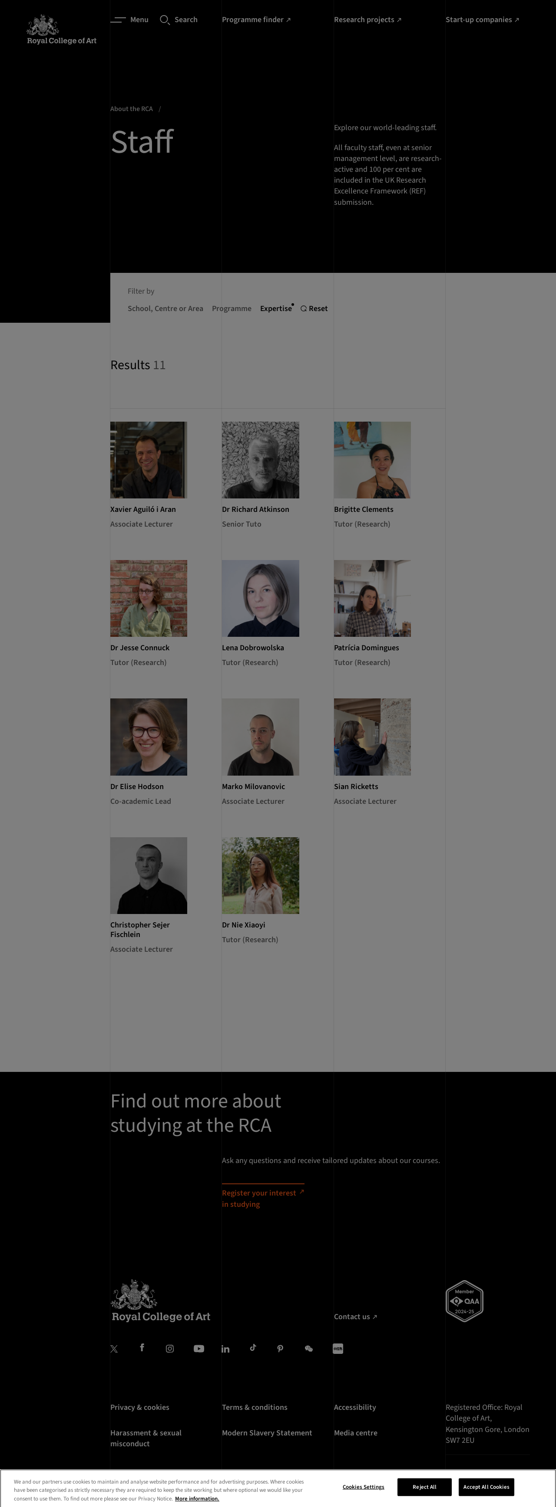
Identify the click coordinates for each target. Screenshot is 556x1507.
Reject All (425, 1496)
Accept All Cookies (486, 1496)
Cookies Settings (363, 1496)
